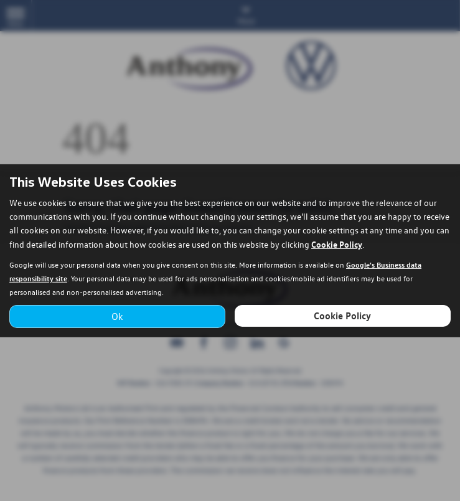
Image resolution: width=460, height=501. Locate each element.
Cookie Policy (336, 244)
